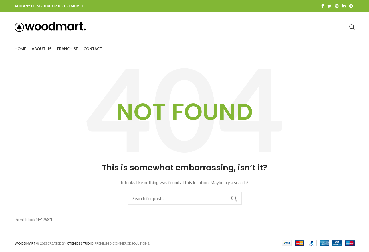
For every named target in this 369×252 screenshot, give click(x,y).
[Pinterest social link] (336, 6)
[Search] (185, 198)
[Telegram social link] (351, 6)
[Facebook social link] (323, 6)
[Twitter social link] (329, 6)
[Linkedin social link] (343, 6)
